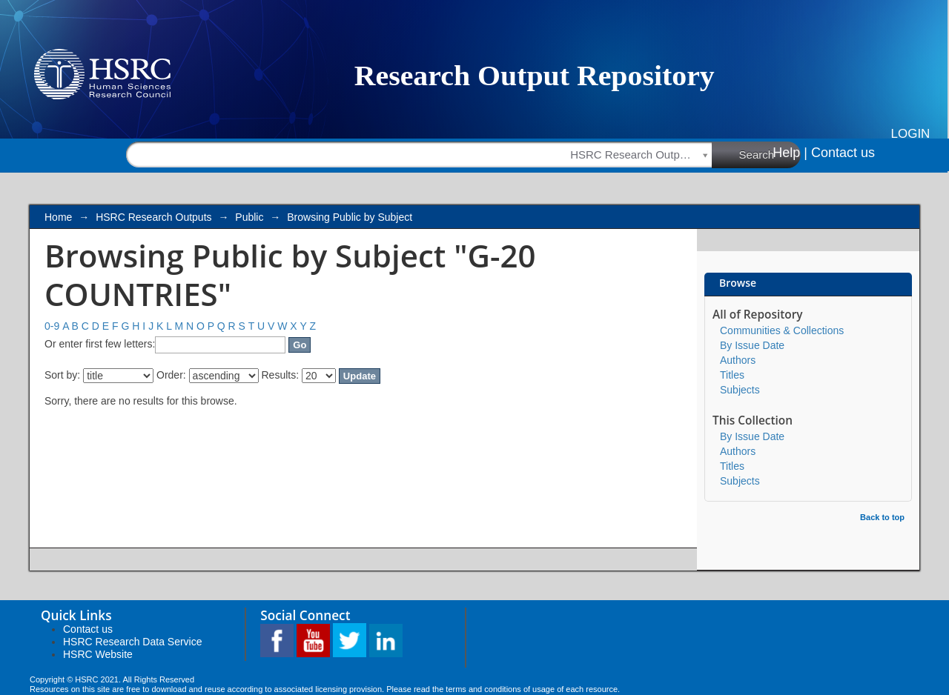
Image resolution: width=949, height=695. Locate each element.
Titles (732, 375)
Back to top (882, 517)
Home (58, 217)
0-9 (51, 326)
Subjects (740, 390)
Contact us (843, 152)
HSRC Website (98, 654)
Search (770, 154)
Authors (737, 360)
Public (249, 217)
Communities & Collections (782, 330)
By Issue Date (752, 345)
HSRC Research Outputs (153, 217)
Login (910, 134)
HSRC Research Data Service (132, 642)
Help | (790, 152)
